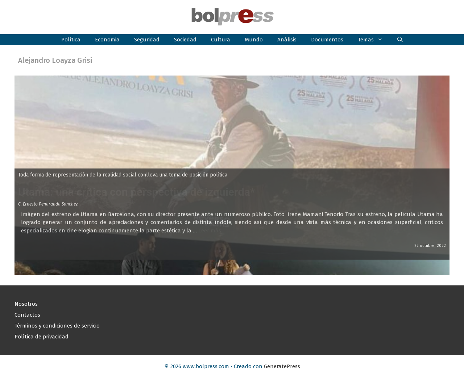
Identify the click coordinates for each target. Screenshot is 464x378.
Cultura (220, 39)
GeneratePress (282, 366)
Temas (374, 39)
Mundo (254, 39)
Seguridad (147, 39)
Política (70, 39)
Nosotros (26, 304)
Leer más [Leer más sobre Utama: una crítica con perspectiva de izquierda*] (209, 230)
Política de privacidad (41, 336)
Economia (107, 39)
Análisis (287, 39)
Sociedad (185, 39)
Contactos (27, 315)
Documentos (327, 39)
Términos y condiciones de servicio (57, 325)
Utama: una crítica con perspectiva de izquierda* (136, 192)
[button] (400, 39)
